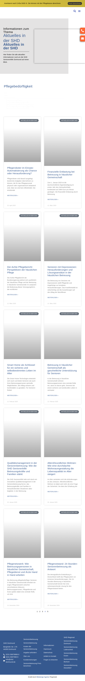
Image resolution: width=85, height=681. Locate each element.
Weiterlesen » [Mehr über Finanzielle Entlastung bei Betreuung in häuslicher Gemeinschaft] (52, 199)
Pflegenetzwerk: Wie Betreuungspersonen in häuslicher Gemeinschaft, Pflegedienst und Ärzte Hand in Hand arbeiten (22, 569)
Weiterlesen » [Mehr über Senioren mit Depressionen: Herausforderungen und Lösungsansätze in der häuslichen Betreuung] (52, 297)
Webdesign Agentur (43, 677)
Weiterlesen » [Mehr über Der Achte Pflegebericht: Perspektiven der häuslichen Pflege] (12, 294)
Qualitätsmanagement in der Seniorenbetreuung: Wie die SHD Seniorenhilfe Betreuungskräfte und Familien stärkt (22, 468)
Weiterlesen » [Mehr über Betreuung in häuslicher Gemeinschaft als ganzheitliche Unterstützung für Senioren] (52, 395)
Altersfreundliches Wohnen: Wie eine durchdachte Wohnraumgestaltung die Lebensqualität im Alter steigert (61, 468)
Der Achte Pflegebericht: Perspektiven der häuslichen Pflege (22, 270)
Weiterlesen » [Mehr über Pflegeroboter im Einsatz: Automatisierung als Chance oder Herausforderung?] (12, 195)
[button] (79, 11)
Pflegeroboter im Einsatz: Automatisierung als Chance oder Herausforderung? (22, 171)
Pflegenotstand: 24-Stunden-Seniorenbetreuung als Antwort (62, 566)
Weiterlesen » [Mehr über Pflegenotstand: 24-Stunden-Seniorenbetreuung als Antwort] (52, 594)
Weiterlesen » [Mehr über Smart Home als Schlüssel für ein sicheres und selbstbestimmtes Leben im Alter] (12, 395)
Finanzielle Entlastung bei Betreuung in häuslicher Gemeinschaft (61, 174)
